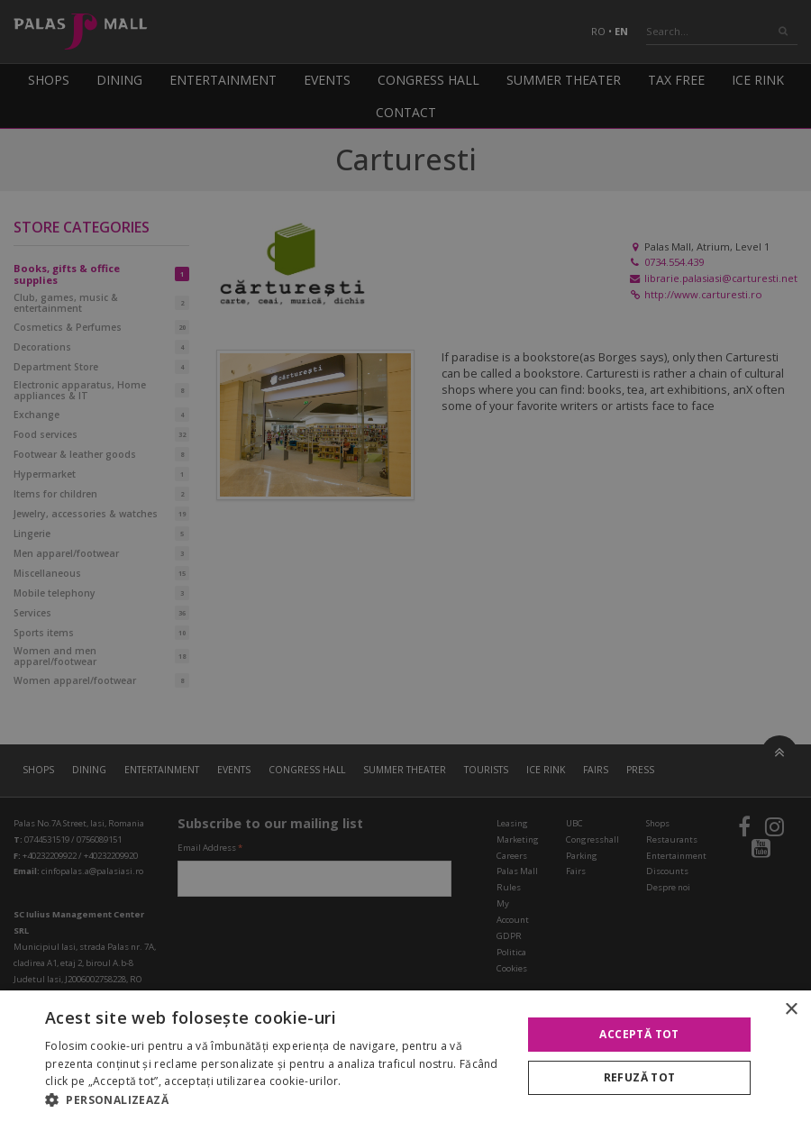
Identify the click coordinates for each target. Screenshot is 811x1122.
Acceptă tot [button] (639, 1034)
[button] (276, 1099)
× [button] (790, 1010)
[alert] (405, 561)
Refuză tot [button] (640, 1077)
